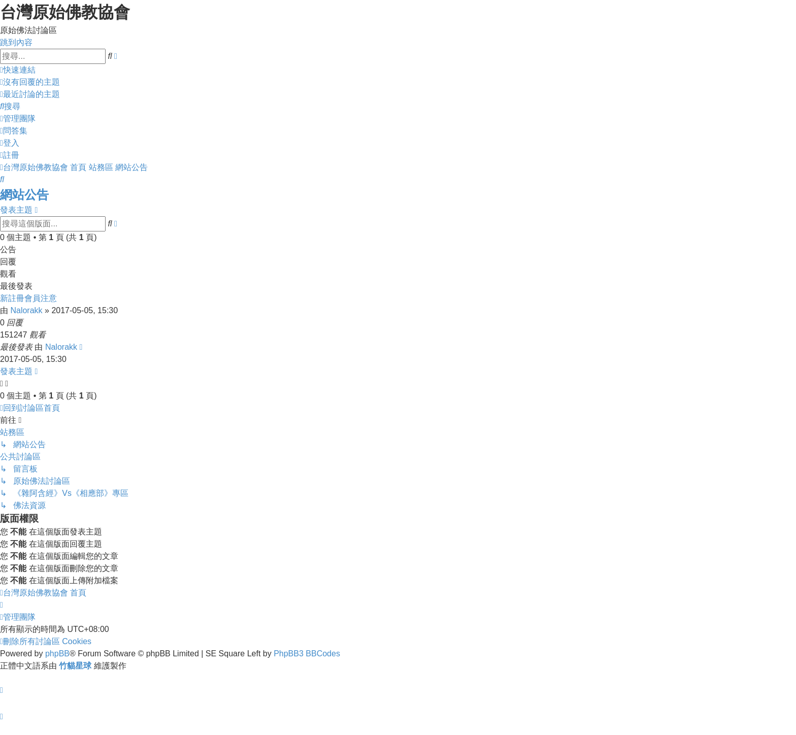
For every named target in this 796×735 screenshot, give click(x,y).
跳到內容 (16, 42)
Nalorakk (26, 310)
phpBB (57, 653)
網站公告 (24, 195)
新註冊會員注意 (28, 298)
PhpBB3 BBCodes (307, 653)
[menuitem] (30, 82)
